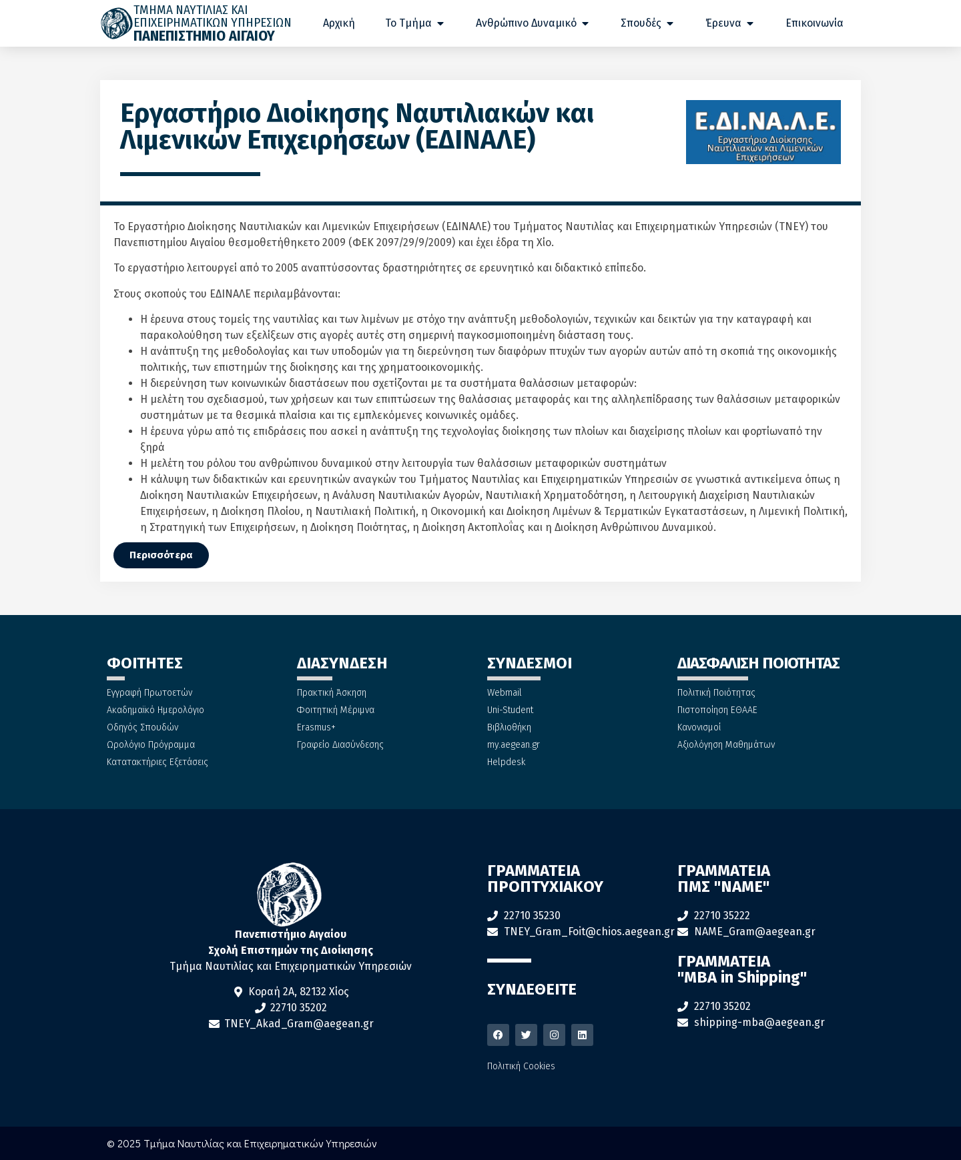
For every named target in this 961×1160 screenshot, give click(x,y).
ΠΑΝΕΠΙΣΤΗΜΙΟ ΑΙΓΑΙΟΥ (204, 36)
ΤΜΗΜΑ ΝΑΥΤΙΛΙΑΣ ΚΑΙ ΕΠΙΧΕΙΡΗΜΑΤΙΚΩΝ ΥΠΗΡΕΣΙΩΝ (212, 16)
